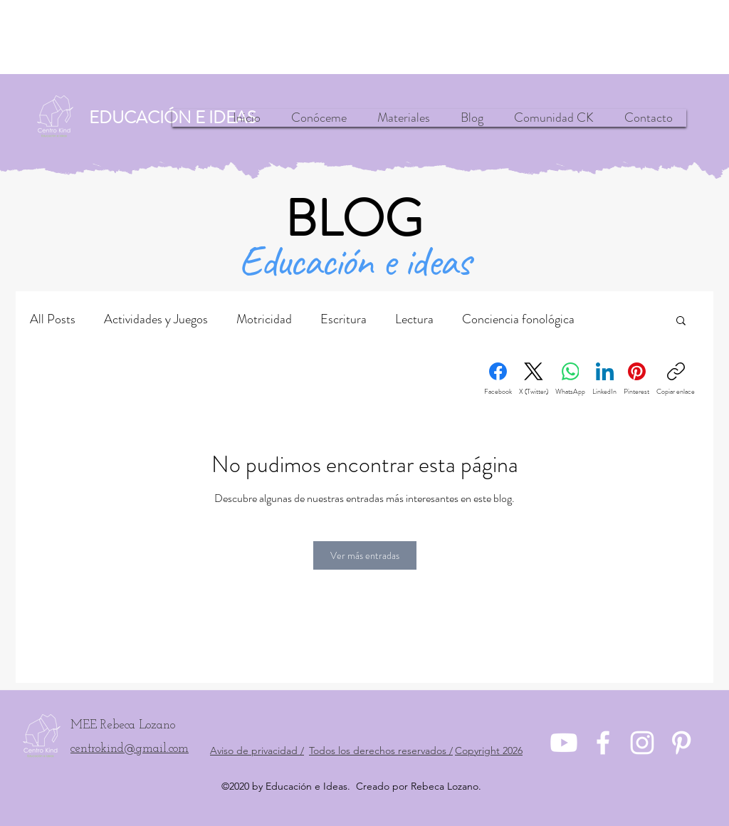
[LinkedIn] (604, 379)
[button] (681, 319)
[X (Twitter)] (533, 379)
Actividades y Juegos (156, 319)
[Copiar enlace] (675, 379)
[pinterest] (681, 742)
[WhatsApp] (570, 379)
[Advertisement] (364, 37)
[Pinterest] (636, 379)
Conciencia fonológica (518, 319)
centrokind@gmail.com (129, 749)
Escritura (343, 319)
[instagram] (642, 742)
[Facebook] (498, 379)
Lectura (414, 319)
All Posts (52, 319)
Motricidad (264, 319)
